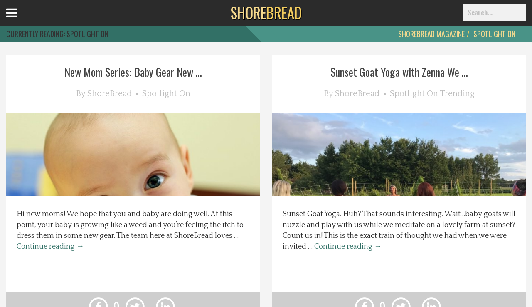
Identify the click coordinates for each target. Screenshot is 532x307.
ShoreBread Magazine (431, 33)
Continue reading (50, 246)
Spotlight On (494, 33)
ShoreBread (109, 93)
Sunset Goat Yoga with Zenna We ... (399, 72)
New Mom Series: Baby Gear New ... (133, 72)
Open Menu (21, 20)
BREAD (266, 12)
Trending (457, 93)
